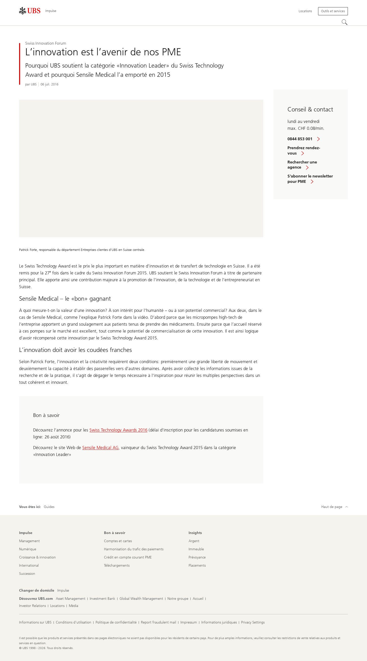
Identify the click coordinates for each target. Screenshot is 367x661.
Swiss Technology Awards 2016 (118, 430)
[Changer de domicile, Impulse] (63, 591)
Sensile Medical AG (100, 447)
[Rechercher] (345, 22)
